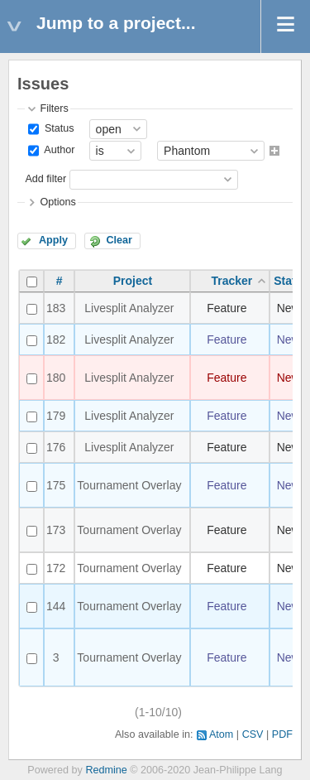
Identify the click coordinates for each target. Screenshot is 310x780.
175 (55, 485)
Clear (119, 240)
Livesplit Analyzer (129, 308)
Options (57, 202)
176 (55, 447)
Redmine (105, 770)
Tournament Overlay (129, 485)
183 (55, 308)
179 (55, 415)
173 (55, 530)
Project (132, 280)
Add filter (45, 179)
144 (55, 606)
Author (57, 150)
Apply (53, 240)
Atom (221, 734)
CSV (253, 734)
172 (55, 568)
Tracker (231, 280)
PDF (282, 734)
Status (57, 128)
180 (55, 377)
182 (55, 339)
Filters (54, 108)
